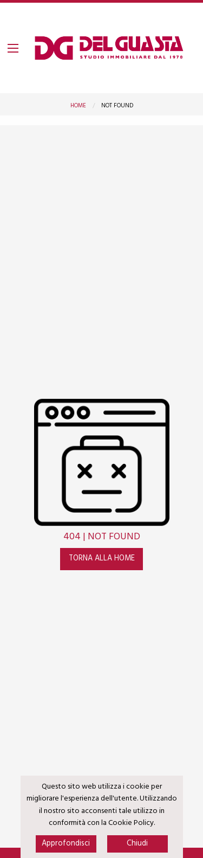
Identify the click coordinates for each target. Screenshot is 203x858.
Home (78, 106)
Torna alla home (102, 558)
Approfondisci (66, 843)
